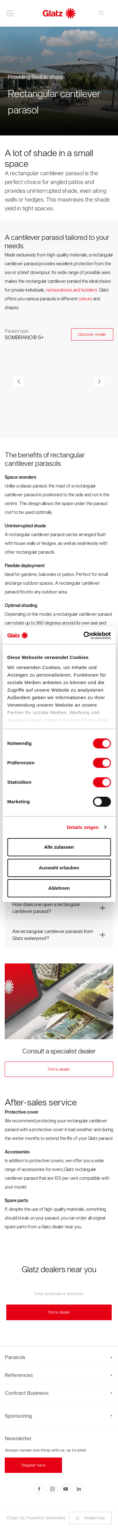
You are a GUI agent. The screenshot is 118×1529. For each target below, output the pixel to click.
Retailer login (90, 1518)
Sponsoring (18, 1416)
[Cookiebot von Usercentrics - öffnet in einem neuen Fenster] (84, 635)
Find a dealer (59, 1069)
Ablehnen (59, 888)
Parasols (58, 1357)
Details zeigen (82, 827)
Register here (33, 1465)
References (58, 1375)
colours (85, 299)
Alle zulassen (59, 847)
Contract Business (58, 1393)
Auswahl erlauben (59, 867)
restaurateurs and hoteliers (71, 290)
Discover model (92, 334)
